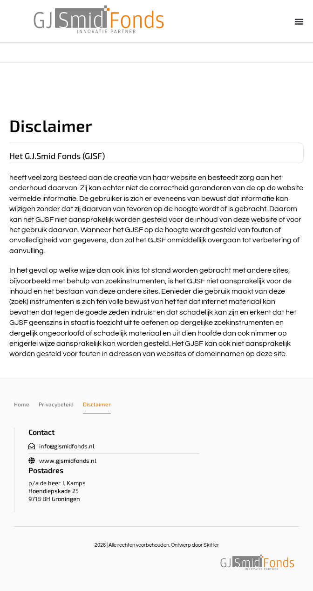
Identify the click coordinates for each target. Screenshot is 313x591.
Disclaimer (97, 404)
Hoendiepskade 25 (53, 491)
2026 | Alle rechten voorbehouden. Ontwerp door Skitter (157, 545)
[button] (299, 21)
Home (21, 404)
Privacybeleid (56, 404)
